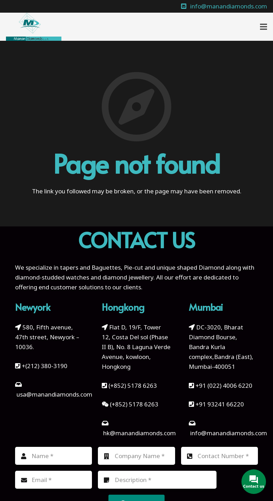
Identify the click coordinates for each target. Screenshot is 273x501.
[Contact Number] (219, 456)
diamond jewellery (127, 277)
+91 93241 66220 (219, 404)
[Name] (53, 456)
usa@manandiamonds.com (54, 394)
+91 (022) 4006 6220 (223, 385)
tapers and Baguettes (90, 267)
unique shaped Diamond (190, 267)
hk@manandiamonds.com (139, 433)
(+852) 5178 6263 (132, 385)
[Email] (53, 480)
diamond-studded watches (52, 277)
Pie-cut (133, 267)
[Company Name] (136, 456)
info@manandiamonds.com (228, 433)
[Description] (157, 480)
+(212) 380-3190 (44, 366)
